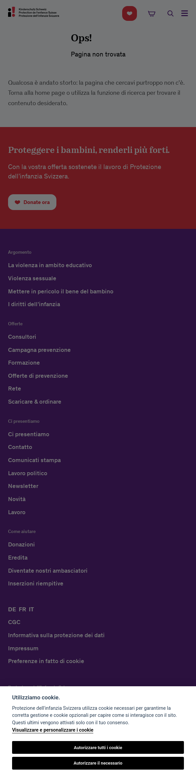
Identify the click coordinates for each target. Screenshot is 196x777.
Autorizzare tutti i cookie (98, 747)
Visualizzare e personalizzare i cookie (52, 730)
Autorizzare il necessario (98, 763)
